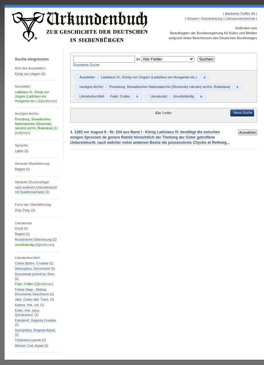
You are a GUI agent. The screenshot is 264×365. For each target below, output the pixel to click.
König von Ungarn (27, 74)
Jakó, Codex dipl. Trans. (32, 299)
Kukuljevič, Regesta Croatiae (35, 320)
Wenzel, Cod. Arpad (29, 345)
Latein (19, 151)
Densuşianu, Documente (32, 268)
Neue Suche (243, 112)
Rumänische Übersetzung (33, 239)
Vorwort (192, 18)
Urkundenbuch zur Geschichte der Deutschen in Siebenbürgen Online (80, 26)
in (138, 59)
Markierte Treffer (237, 13)
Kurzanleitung (211, 18)
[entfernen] (49, 101)
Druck (19, 228)
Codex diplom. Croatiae (32, 263)
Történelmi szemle (28, 340)
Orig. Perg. (22, 210)
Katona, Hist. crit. (27, 305)
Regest (20, 169)
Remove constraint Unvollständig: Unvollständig (201, 96)
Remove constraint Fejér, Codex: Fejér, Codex (137, 96)
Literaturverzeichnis (240, 18)
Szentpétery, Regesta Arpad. (35, 330)
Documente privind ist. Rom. (35, 274)
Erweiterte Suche (86, 65)
